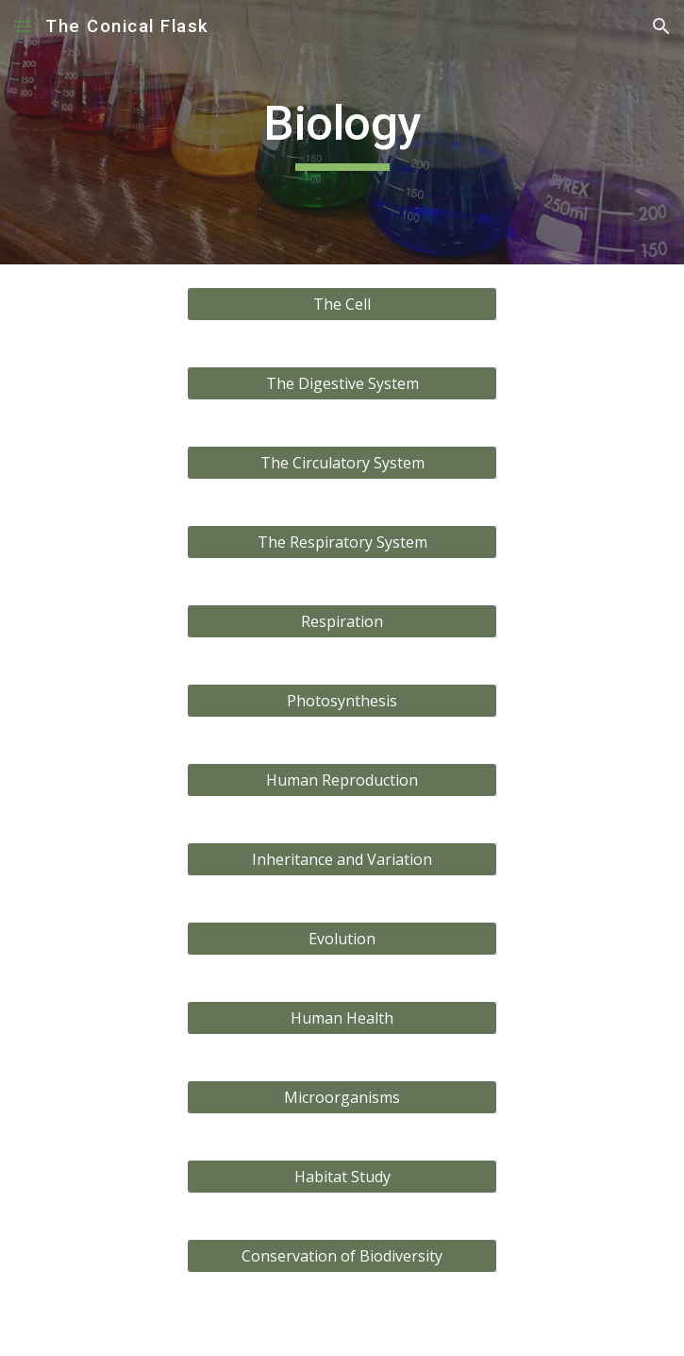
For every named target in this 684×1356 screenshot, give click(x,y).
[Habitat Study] (342, 1176)
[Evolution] (342, 938)
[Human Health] (342, 1017)
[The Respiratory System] (342, 542)
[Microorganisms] (342, 1097)
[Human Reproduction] (342, 779)
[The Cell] (342, 304)
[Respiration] (342, 621)
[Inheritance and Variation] (342, 859)
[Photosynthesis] (342, 700)
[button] (22, 26)
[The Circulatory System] (342, 462)
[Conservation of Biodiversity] (342, 1255)
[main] (342, 132)
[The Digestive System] (342, 383)
